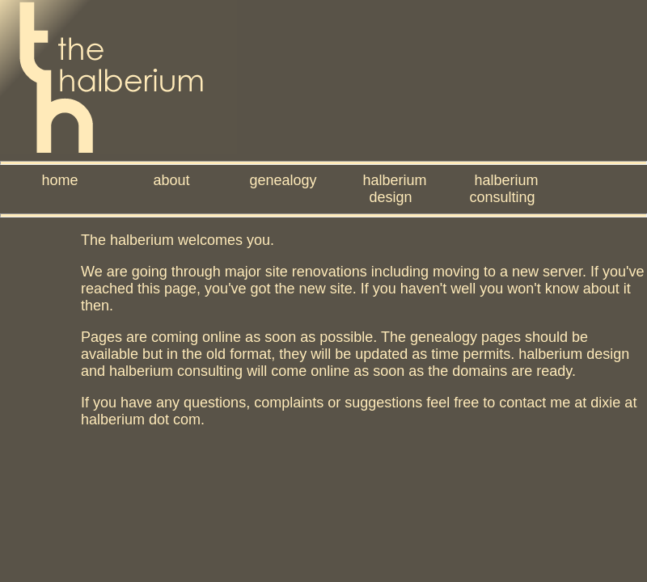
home (59, 180)
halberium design (394, 188)
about (171, 180)
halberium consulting (503, 188)
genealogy (282, 180)
